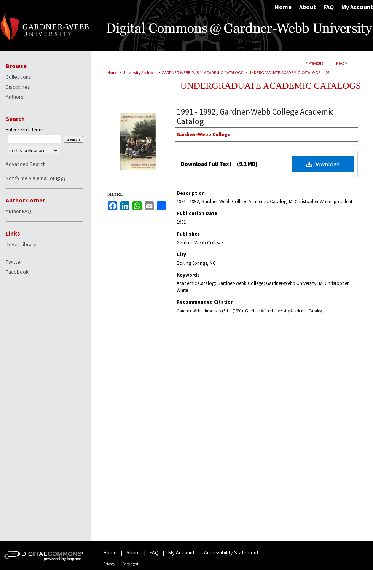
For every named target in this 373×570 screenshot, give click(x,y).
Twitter (14, 261)
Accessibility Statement (231, 552)
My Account (181, 552)
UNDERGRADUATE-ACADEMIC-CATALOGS (284, 72)
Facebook (17, 271)
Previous (315, 63)
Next (340, 63)
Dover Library (21, 244)
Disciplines (18, 86)
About (133, 552)
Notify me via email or (35, 178)
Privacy (109, 563)
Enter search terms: (25, 129)
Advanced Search (26, 164)
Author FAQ (18, 211)
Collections (18, 76)
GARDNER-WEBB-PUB (180, 72)
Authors (15, 96)
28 (328, 72)
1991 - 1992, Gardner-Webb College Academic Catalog (255, 116)
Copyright (131, 563)
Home (112, 72)
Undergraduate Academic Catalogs (270, 86)
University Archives (139, 72)
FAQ (154, 552)
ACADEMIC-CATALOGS (223, 72)
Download (323, 164)
